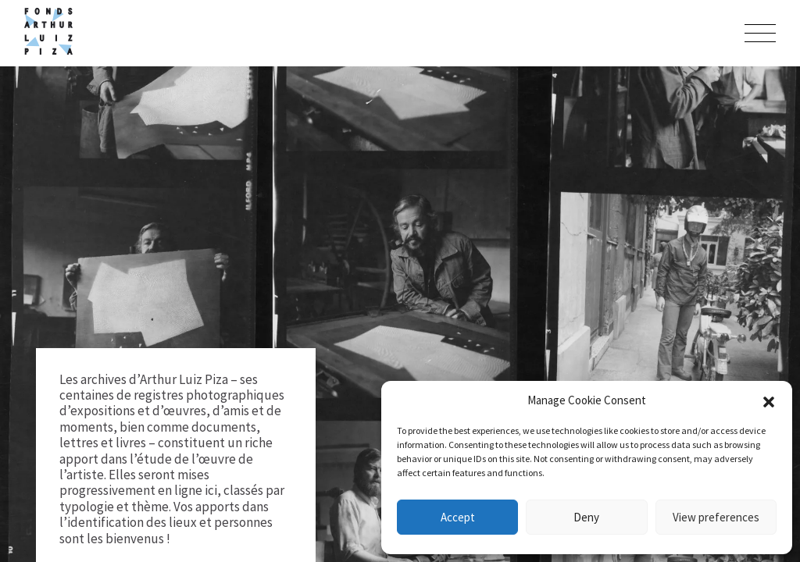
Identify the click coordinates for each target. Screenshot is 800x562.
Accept (458, 517)
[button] (769, 400)
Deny (586, 517)
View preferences (716, 517)
